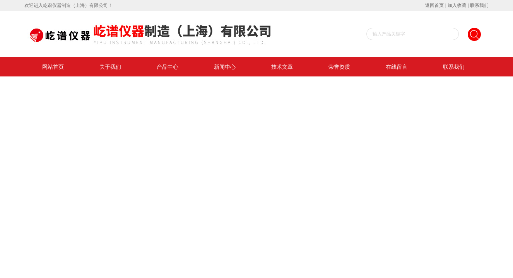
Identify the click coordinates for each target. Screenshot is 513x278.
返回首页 (434, 5)
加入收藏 (457, 5)
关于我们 (110, 67)
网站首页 (53, 67)
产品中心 (167, 67)
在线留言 (396, 67)
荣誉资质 (339, 67)
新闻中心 (225, 67)
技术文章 (282, 67)
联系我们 (479, 5)
